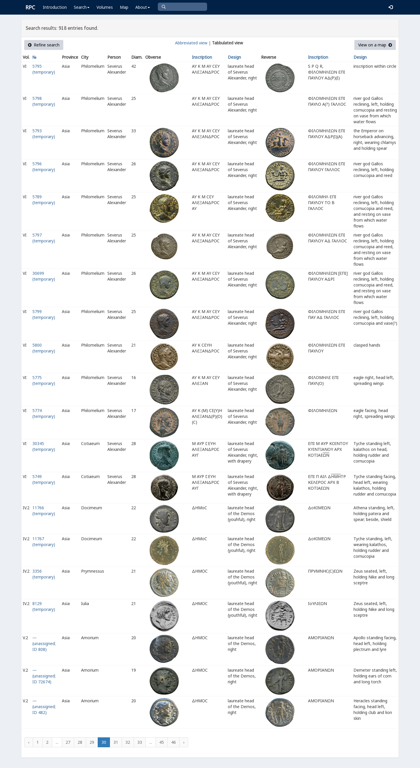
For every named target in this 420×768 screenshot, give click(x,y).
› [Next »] (183, 742)
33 (139, 742)
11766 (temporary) (43, 510)
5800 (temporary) (43, 348)
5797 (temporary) (43, 238)
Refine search (44, 45)
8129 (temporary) (43, 606)
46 (173, 742)
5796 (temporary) (43, 166)
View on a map (375, 45)
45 (161, 742)
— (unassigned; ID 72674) (44, 675)
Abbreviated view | (193, 43)
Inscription (202, 57)
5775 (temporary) (43, 380)
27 (68, 742)
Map (124, 7)
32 (127, 742)
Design (234, 57)
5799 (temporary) (43, 314)
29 (92, 742)
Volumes (105, 7)
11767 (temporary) (43, 541)
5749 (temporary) (43, 479)
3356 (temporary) (43, 574)
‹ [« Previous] (28, 742)
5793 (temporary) (43, 133)
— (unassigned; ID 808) (44, 643)
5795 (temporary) (43, 69)
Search (82, 7)
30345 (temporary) (43, 446)
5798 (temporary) (43, 101)
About (142, 7)
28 (80, 742)
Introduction (55, 7)
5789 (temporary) (43, 199)
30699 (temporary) (43, 276)
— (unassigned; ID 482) (44, 706)
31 (115, 742)
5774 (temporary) (43, 413)
